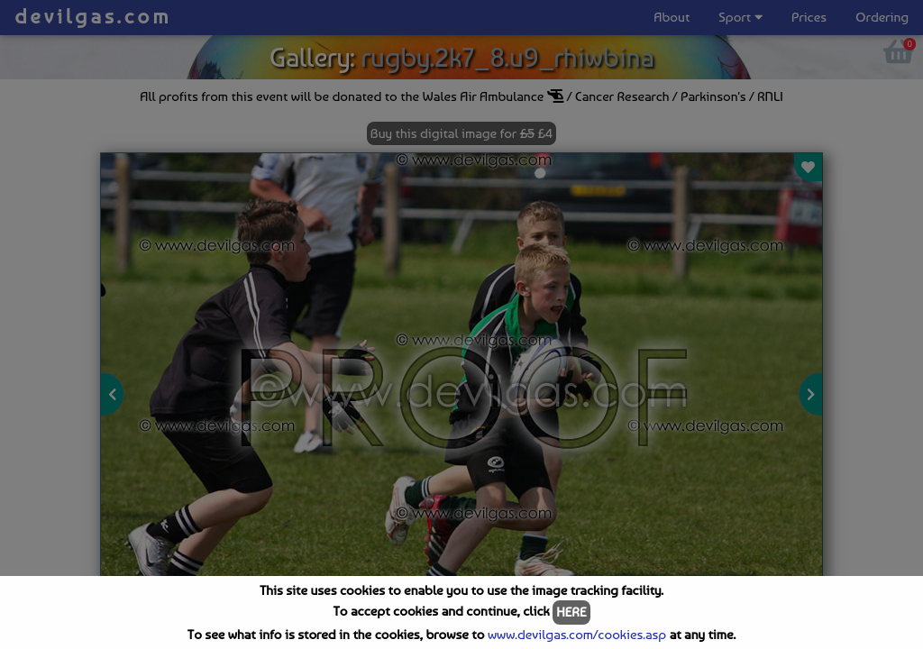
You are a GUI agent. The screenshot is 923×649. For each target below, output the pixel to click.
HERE (571, 612)
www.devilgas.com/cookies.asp (577, 634)
